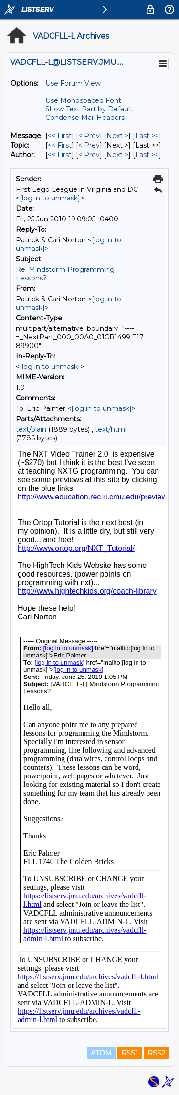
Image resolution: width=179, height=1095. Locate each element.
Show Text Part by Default (89, 109)
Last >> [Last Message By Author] (147, 154)
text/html (110, 429)
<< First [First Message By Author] (60, 154)
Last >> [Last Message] (147, 135)
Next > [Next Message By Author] (117, 154)
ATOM (101, 1053)
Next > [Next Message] (117, 135)
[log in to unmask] (50, 198)
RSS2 (156, 1053)
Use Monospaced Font (83, 100)
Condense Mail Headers (85, 117)
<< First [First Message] (60, 135)
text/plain (31, 429)
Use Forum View (73, 83)
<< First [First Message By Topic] (60, 145)
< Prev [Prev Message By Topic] (89, 145)
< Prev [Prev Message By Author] (89, 154)
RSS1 (129, 1053)
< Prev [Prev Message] (89, 135)
